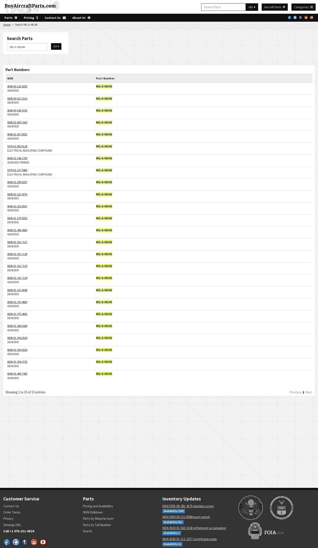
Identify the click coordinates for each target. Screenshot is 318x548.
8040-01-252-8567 (17, 206)
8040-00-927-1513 (17, 98)
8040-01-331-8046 (17, 290)
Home (7, 25)
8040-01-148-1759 (17, 158)
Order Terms (12, 512)
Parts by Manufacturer (98, 518)
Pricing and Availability (98, 506)
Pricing (31, 18)
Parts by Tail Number (97, 525)
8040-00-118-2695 (17, 86)
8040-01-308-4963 (17, 230)
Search (87, 531)
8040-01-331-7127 (17, 242)
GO (252, 7)
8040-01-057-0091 (17, 134)
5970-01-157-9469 (17, 170)
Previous (296, 392)
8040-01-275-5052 (17, 218)
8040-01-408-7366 (17, 374)
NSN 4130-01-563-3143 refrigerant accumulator (194, 528)
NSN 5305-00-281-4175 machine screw (188, 506)
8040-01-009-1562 (17, 122)
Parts (10, 18)
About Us (81, 18)
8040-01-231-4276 (17, 194)
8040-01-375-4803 (17, 302)
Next (308, 392)
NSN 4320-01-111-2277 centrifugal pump (189, 539)
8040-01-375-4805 (17, 314)
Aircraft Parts (274, 7)
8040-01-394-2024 (17, 338)
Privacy (8, 518)
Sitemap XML (12, 525)
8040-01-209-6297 (17, 182)
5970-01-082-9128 (17, 146)
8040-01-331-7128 (17, 254)
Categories (303, 7)
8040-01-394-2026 (17, 350)
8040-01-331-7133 (17, 266)
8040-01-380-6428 (17, 326)
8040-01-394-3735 (17, 362)
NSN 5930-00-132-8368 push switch (186, 517)
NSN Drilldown (93, 512)
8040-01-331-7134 (17, 278)
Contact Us (55, 18)
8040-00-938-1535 (17, 110)
